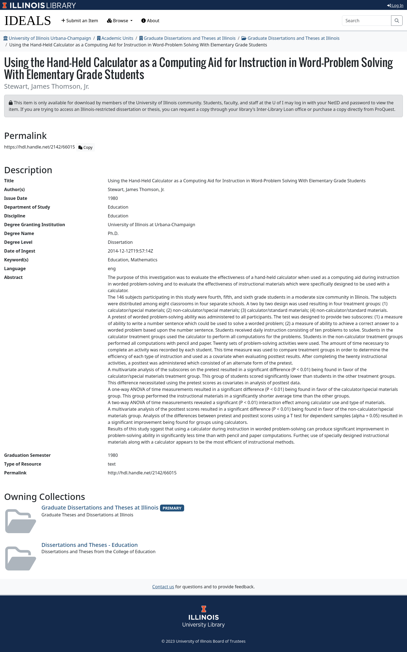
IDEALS (27, 20)
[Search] (366, 20)
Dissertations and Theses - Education (89, 545)
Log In (395, 5)
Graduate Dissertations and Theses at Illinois (187, 38)
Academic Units (115, 38)
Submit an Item (79, 21)
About (150, 21)
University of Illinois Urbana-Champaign (47, 38)
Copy (85, 147)
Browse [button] (118, 21)
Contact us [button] (163, 587)
